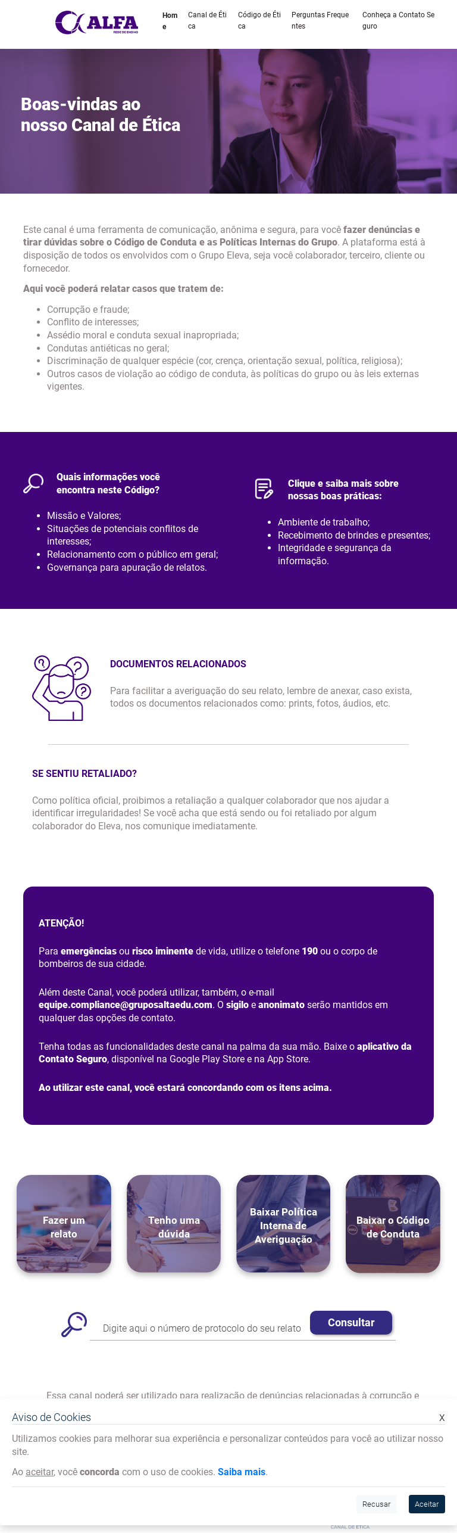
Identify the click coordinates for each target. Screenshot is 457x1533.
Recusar (376, 1504)
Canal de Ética (207, 20)
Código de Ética (259, 20)
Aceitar (427, 1504)
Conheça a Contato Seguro (398, 20)
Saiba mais (241, 1472)
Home (169, 21)
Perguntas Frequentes (320, 20)
